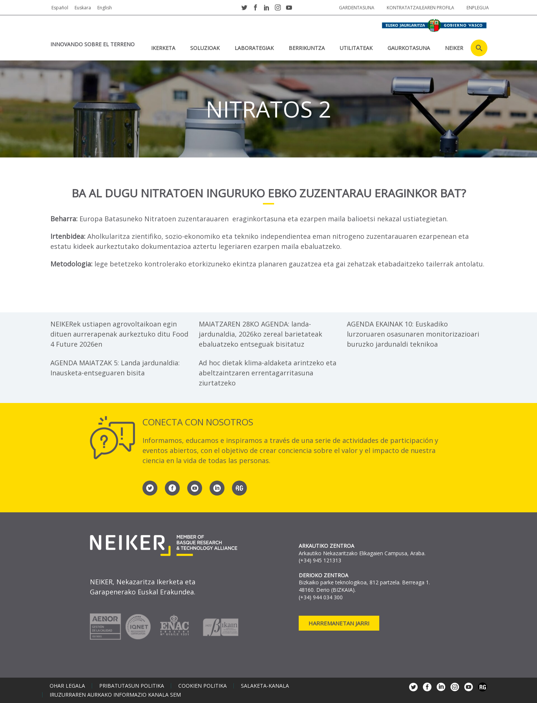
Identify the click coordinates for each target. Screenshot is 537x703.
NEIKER (454, 47)
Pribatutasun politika (131, 685)
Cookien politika (202, 685)
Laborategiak (254, 47)
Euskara (83, 7)
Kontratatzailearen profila (420, 7)
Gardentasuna (356, 7)
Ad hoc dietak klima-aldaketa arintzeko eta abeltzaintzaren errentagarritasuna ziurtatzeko (267, 372)
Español (59, 7)
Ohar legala (67, 685)
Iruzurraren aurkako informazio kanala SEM (115, 694)
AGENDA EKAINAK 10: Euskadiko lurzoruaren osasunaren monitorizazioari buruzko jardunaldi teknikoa (413, 334)
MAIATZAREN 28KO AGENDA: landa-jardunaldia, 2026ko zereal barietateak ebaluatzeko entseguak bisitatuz (260, 334)
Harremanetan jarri (339, 623)
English (104, 7)
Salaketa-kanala (265, 685)
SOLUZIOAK (205, 47)
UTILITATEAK (356, 47)
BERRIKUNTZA (307, 47)
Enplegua (478, 7)
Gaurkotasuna (408, 47)
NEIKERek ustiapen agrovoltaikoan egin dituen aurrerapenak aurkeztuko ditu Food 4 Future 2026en (119, 334)
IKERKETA (163, 47)
